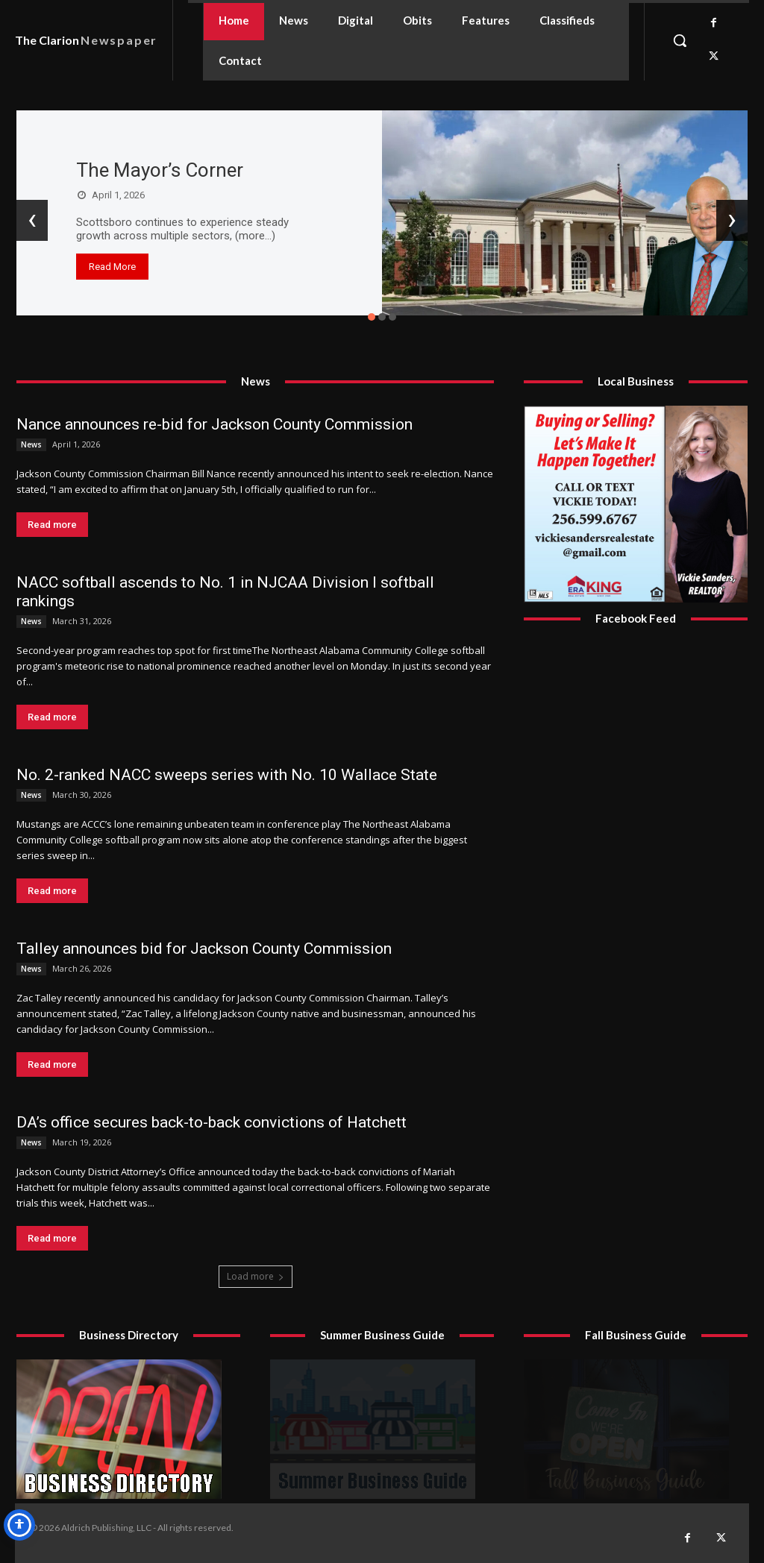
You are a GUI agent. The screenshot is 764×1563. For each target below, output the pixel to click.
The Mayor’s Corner (159, 170)
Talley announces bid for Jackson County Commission (204, 948)
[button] (680, 40)
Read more (52, 524)
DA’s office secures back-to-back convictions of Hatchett (211, 1122)
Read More (112, 266)
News (31, 444)
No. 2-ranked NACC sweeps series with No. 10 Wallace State (226, 775)
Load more (255, 1276)
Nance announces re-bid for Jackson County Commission (214, 424)
